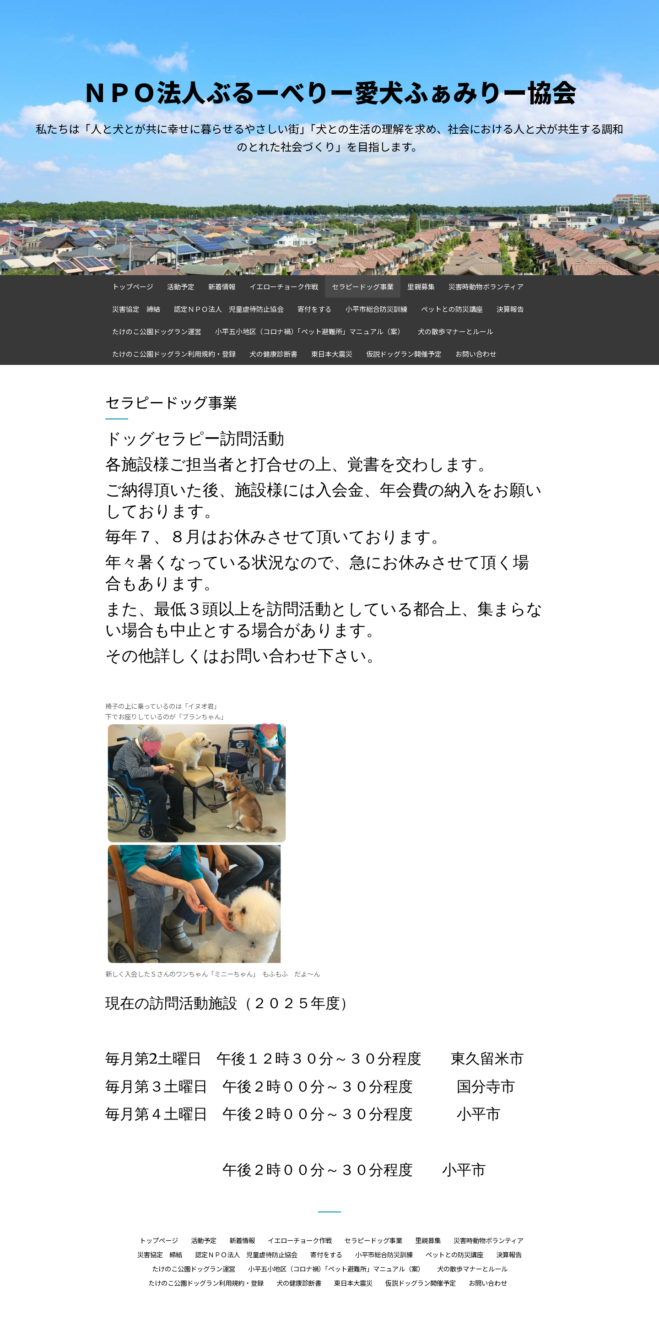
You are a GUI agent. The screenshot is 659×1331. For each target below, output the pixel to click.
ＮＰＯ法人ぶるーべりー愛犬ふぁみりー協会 (329, 91)
